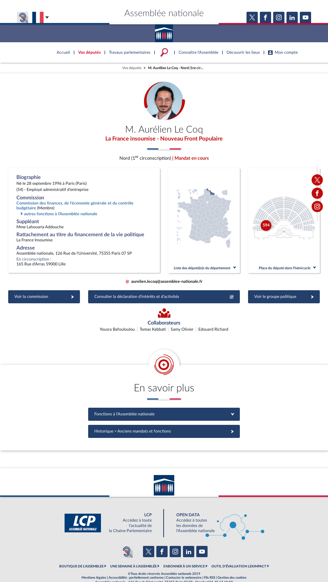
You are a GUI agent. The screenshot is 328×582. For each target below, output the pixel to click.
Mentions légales (93, 565)
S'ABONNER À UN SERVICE (184, 553)
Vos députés (131, 68)
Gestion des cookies (232, 565)
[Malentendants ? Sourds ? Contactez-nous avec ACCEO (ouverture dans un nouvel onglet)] (126, 539)
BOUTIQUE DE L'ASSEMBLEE (81, 553)
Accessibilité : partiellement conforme (136, 565)
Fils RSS (209, 565)
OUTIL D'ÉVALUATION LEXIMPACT (238, 553)
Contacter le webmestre (184, 565)
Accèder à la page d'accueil (164, 31)
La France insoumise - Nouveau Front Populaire (164, 139)
